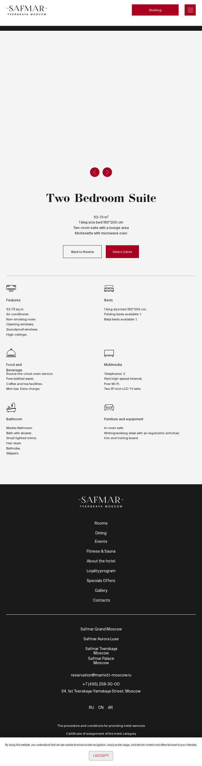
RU (91, 707)
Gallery (101, 590)
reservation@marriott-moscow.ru (101, 675)
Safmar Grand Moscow (101, 629)
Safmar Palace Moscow (101, 660)
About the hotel (101, 561)
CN (101, 707)
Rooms (101, 523)
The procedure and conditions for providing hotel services (101, 725)
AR (110, 707)
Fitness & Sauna (101, 551)
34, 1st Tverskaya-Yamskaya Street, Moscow (101, 691)
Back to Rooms (82, 251)
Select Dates (122, 251)
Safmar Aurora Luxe (101, 639)
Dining (101, 533)
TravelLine (19, 28)
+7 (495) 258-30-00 (101, 684)
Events (101, 541)
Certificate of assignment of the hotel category (101, 733)
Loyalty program (101, 571)
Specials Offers (101, 580)
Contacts (101, 600)
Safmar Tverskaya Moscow (101, 650)
